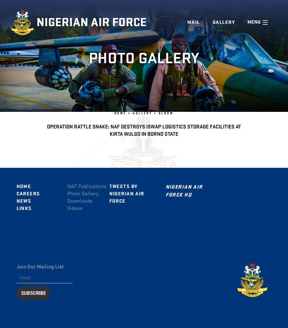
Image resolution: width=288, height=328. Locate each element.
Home (24, 186)
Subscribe (33, 293)
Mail (193, 22)
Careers (28, 194)
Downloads (80, 201)
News (24, 201)
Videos (74, 208)
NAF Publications (87, 186)
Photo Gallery (82, 193)
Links (24, 208)
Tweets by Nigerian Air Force (126, 193)
